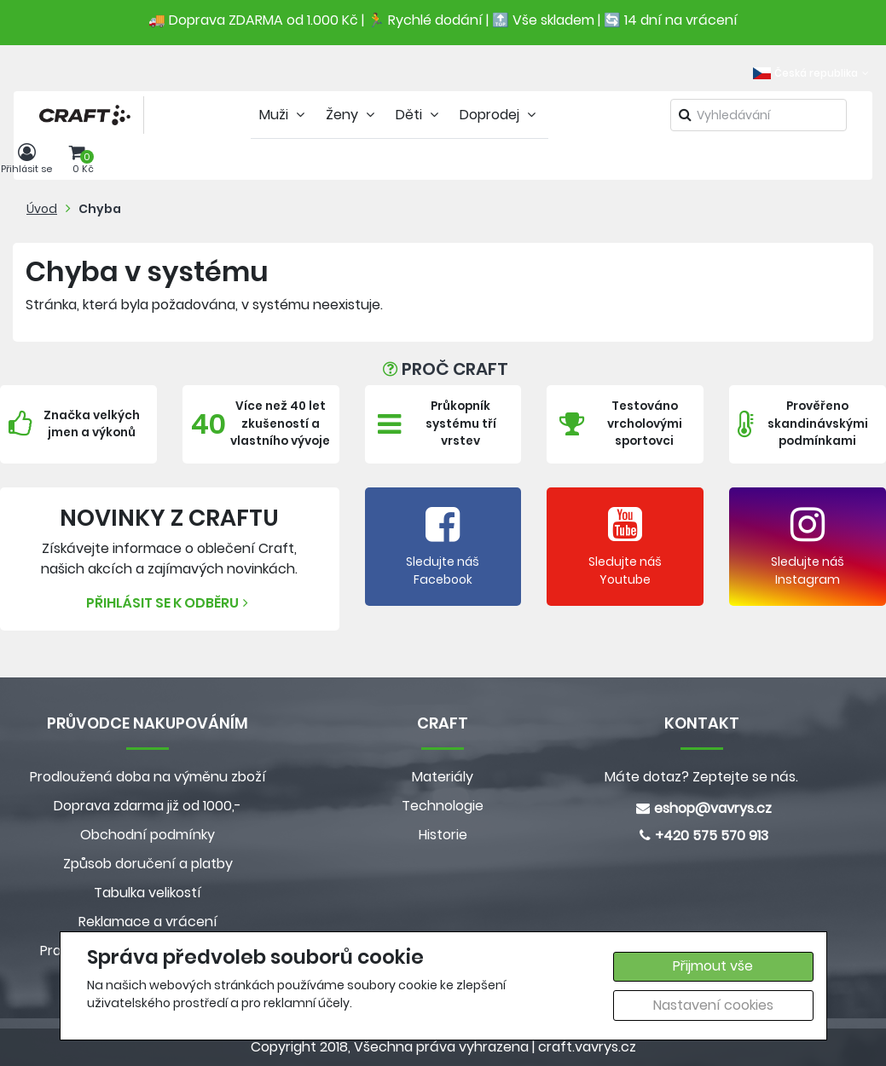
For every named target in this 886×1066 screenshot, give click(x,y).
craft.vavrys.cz (587, 1047)
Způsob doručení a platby (148, 863)
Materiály (442, 777)
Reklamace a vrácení (147, 921)
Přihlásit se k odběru (169, 603)
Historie (443, 834)
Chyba (99, 208)
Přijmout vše (713, 966)
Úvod (41, 208)
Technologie (443, 805)
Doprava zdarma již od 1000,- (147, 805)
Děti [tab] (419, 114)
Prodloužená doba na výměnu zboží (148, 777)
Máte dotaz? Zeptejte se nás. (701, 777)
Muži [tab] (284, 114)
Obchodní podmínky (147, 834)
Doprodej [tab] (500, 114)
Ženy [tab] (352, 114)
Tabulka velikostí (147, 892)
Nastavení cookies (713, 1005)
